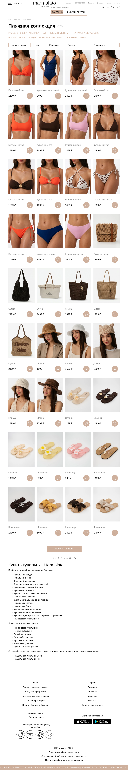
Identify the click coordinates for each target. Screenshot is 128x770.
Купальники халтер (23, 610)
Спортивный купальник (25, 604)
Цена (38, 45)
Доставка (100, 3)
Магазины (91, 3)
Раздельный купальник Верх (28, 663)
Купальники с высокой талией (28, 594)
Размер (85, 45)
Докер (96, 370)
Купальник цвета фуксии (26, 654)
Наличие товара (18, 45)
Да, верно (57, 12)
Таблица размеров (35, 700)
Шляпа (40, 370)
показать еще (64, 556)
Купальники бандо (23, 582)
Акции (35, 683)
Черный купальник (23, 638)
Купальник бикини (22, 585)
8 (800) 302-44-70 (79, 3)
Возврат (108, 3)
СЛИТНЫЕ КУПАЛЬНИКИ (56, 33)
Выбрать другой (76, 12)
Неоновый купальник (24, 651)
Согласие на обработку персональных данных (64, 756)
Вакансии (92, 687)
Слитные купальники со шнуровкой (31, 607)
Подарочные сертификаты (35, 687)
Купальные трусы (102, 207)
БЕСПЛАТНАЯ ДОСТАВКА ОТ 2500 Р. (56, 767)
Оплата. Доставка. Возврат (35, 705)
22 (70, 565)
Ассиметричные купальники (27, 616)
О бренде (92, 683)
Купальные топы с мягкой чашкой (30, 601)
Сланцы (69, 425)
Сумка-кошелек (101, 261)
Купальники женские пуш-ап (27, 619)
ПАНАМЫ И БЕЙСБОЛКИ (86, 33)
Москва (68, 3)
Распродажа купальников (26, 626)
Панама (12, 425)
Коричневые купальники (25, 635)
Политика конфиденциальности (64, 752)
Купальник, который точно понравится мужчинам (38, 623)
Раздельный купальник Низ (27, 666)
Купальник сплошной (48, 97)
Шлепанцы (42, 480)
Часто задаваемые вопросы (35, 696)
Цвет (52, 45)
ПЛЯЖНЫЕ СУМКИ (75, 37)
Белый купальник (22, 641)
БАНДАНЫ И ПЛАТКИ (50, 37)
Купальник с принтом (24, 597)
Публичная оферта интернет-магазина (64, 760)
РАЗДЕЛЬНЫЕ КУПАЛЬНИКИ (23, 33)
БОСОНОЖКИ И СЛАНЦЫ (22, 37)
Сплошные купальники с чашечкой (31, 591)
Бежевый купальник (23, 644)
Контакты (117, 3)
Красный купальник (23, 647)
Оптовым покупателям (93, 705)
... (67, 565)
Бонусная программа (35, 691)
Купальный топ (16, 97)
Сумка (11, 316)
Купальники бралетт (24, 613)
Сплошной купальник (24, 588)
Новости (92, 691)
